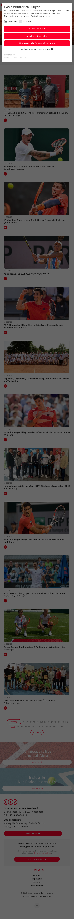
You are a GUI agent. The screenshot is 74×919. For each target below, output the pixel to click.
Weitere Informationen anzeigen (37, 49)
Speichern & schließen (37, 36)
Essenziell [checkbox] (12, 21)
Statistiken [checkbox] (27, 21)
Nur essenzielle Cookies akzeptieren (37, 43)
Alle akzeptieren (37, 28)
